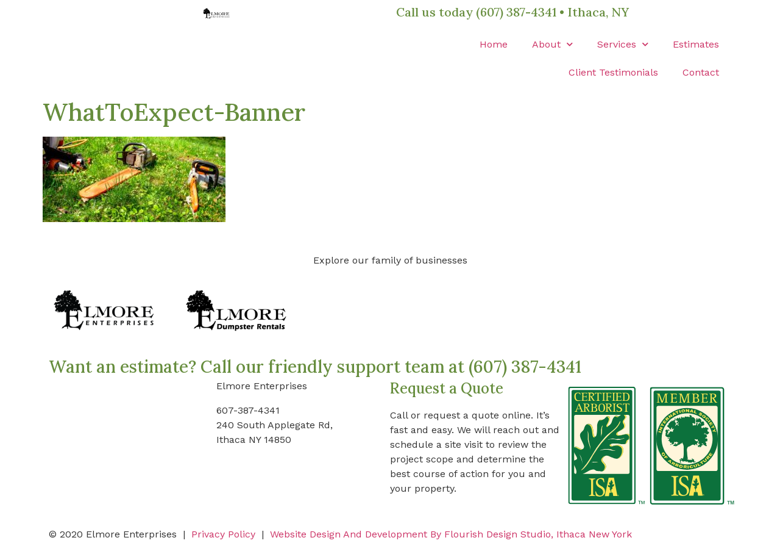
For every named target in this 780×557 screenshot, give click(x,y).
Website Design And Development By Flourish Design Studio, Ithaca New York (451, 534)
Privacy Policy (223, 534)
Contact (700, 72)
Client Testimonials (613, 72)
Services (622, 44)
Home (494, 44)
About (552, 44)
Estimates (696, 44)
